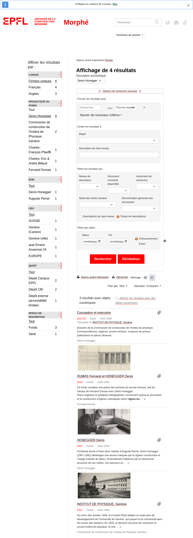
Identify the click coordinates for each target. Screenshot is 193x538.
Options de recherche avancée (120, 91)
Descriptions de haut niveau (98, 216)
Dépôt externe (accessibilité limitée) (42, 300)
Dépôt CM (42, 290)
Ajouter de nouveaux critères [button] (100, 115)
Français (42, 88)
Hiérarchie (120, 277)
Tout (32, 109)
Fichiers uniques (42, 81)
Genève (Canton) (42, 230)
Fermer (109, 60)
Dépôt (82, 134)
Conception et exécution (94, 312)
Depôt (33, 265)
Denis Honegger (42, 116)
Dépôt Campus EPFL (42, 281)
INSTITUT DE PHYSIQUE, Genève (112, 322)
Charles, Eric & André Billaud (42, 161)
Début (85, 235)
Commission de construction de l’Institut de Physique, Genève (42, 132)
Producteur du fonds (39, 103)
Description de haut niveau (94, 148)
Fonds (42, 328)
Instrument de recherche (144, 178)
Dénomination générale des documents (137, 200)
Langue (34, 74)
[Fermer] (188, 5)
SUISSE (42, 221)
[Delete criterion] (144, 107)
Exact (142, 243)
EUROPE (42, 256)
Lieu (31, 208)
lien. (115, 4)
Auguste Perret (42, 199)
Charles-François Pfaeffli (42, 150)
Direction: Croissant (146, 286)
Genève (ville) (42, 239)
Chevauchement (148, 238)
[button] (176, 22)
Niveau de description (37, 315)
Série (42, 334)
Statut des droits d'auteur (93, 198)
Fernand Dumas (42, 170)
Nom (31, 179)
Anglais (42, 94)
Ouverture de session (128, 34)
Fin (110, 235)
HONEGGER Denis (90, 440)
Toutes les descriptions (133, 216)
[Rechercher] (134, 22)
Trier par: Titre (116, 286)
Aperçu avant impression (93, 277)
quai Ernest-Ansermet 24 (42, 247)
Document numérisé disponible (113, 180)
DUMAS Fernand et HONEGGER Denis (105, 376)
